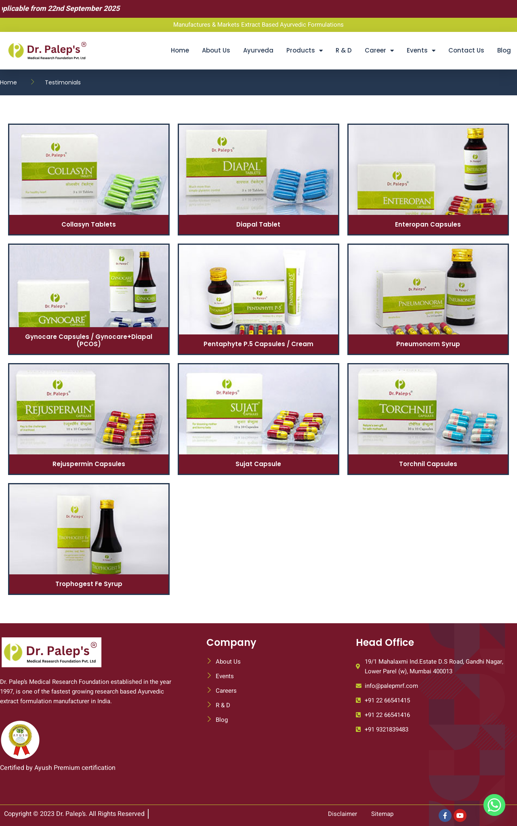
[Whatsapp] (494, 805)
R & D (344, 50)
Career (379, 51)
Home (180, 50)
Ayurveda (258, 50)
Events (421, 51)
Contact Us (466, 50)
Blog (504, 50)
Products (304, 51)
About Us (216, 50)
